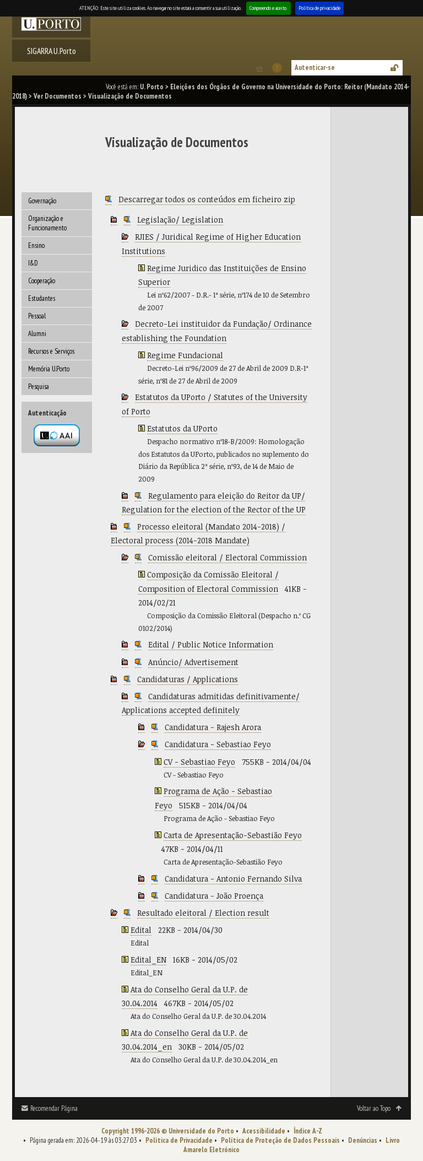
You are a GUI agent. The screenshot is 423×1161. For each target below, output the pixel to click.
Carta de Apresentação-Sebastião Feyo (233, 835)
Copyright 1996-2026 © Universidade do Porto (167, 1131)
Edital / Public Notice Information (210, 644)
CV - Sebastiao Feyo (199, 762)
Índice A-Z (308, 1131)
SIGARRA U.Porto (51, 50)
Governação (42, 201)
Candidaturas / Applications (187, 679)
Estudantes (41, 298)
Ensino (36, 245)
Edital (141, 930)
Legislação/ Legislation (180, 219)
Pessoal (37, 316)
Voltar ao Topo (374, 1108)
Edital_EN (148, 959)
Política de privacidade (319, 8)
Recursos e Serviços (51, 351)
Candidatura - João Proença (214, 895)
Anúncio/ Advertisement (193, 662)
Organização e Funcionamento (47, 223)
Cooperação (41, 280)
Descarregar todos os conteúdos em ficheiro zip (206, 199)
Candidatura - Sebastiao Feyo (218, 744)
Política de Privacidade (179, 1140)
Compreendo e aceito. (269, 8)
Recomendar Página (54, 1108)
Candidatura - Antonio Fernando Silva (233, 878)
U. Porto (152, 86)
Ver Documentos (58, 96)
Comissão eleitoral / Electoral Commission (227, 557)
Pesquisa (38, 386)
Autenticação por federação (57, 435)
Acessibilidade (263, 1131)
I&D (33, 263)
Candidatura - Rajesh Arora (213, 727)
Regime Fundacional (185, 355)
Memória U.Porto (48, 369)
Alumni (37, 333)
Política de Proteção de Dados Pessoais (280, 1140)
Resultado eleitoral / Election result (203, 913)
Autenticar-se (315, 67)
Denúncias (362, 1140)
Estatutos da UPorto (182, 428)
